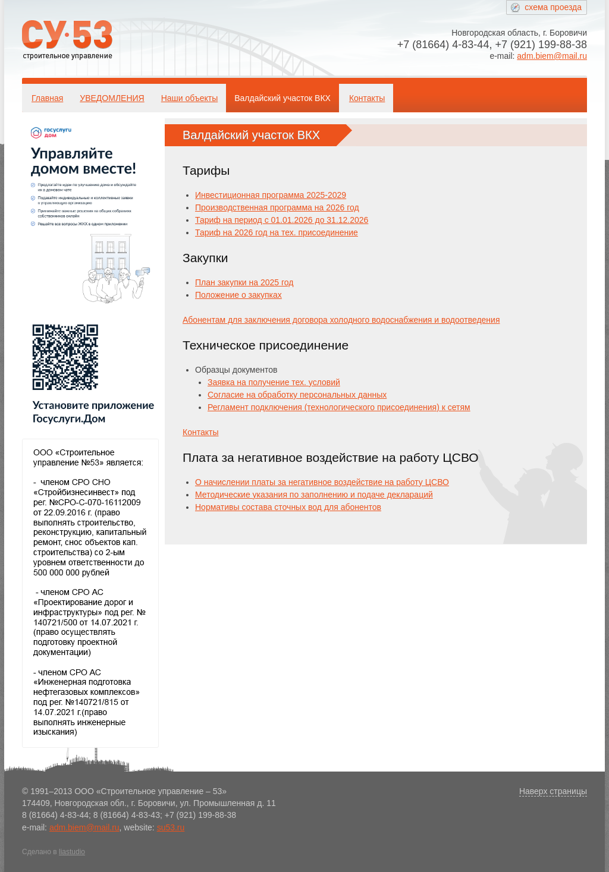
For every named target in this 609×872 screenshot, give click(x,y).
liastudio (72, 852)
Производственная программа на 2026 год (277, 207)
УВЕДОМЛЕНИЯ (112, 98)
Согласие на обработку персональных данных (297, 394)
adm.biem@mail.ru (552, 56)
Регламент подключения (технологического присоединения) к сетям (339, 407)
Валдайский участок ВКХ (282, 98)
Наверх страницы (553, 791)
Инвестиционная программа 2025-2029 (270, 195)
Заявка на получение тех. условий (274, 382)
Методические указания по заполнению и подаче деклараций (314, 494)
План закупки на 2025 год (244, 282)
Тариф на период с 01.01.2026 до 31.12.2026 (281, 220)
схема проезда (553, 7)
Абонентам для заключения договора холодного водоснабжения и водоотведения (341, 320)
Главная (47, 98)
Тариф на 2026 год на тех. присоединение (276, 232)
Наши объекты (189, 98)
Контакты (367, 98)
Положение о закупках (238, 295)
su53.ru (171, 827)
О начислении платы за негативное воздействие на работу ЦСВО (322, 482)
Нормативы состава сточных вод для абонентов (288, 507)
